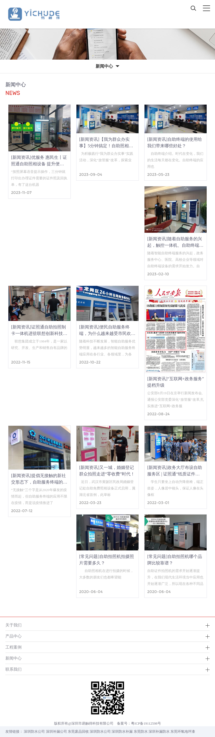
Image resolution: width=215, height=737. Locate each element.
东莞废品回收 (78, 731)
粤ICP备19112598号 (146, 723)
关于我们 (13, 625)
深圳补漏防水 (159, 731)
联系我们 (13, 669)
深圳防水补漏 (122, 731)
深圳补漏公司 (56, 731)
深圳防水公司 (34, 731)
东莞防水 (141, 731)
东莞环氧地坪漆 (182, 731)
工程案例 (13, 647)
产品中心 (13, 636)
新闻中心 (13, 658)
